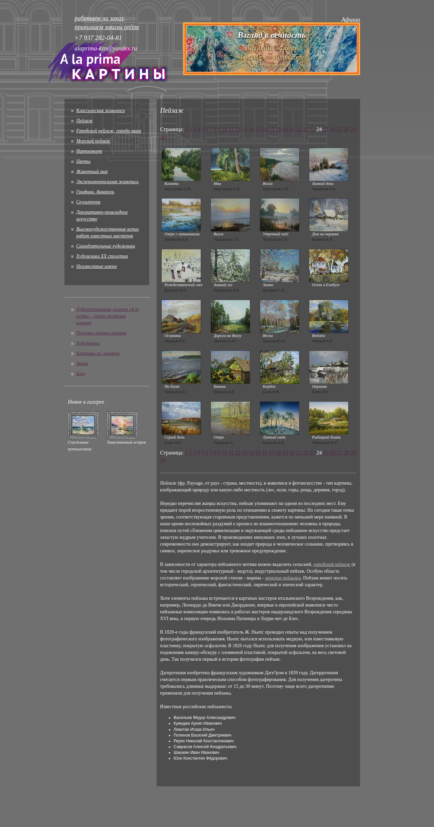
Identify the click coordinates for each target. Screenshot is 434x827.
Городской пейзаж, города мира (108, 130)
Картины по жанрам (97, 353)
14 (251, 129)
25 (326, 129)
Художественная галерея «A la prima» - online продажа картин (107, 316)
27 (339, 129)
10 (224, 129)
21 (298, 129)
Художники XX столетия (102, 256)
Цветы (83, 161)
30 (162, 137)
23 (312, 129)
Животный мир (92, 171)
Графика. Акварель (95, 191)
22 (305, 129)
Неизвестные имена (96, 266)
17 (271, 129)
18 (278, 129)
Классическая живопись (100, 110)
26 (332, 129)
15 (258, 129)
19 (285, 129)
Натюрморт (89, 151)
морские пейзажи (283, 577)
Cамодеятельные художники (105, 246)
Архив (82, 363)
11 (231, 129)
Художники (88, 343)
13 (244, 129)
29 (353, 129)
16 (265, 129)
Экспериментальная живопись (107, 181)
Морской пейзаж (93, 141)
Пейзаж (84, 120)
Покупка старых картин (101, 333)
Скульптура (88, 202)
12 (237, 129)
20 (292, 129)
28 (346, 129)
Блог (80, 373)
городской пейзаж (332, 564)
